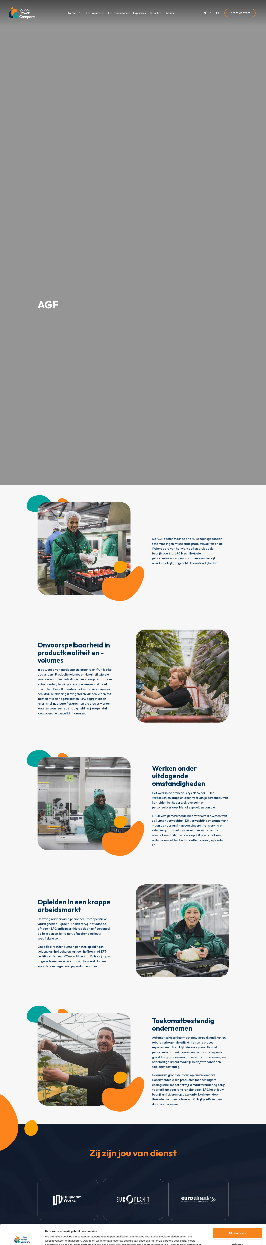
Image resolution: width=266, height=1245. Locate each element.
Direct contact (240, 13)
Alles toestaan (237, 1212)
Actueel (170, 13)
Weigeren (237, 1224)
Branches (155, 13)
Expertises (139, 13)
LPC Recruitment (118, 13)
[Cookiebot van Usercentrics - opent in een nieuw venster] (22, 1238)
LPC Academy (95, 13)
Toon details (52, 1238)
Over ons (72, 13)
